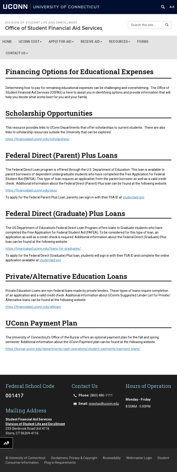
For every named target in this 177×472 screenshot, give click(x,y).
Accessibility (112, 458)
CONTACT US (17, 53)
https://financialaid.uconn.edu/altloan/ (33, 307)
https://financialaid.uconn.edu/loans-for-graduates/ (43, 248)
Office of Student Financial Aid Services (53, 28)
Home (7, 41)
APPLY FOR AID (61, 41)
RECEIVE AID (91, 41)
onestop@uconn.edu (104, 403)
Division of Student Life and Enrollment (41, 22)
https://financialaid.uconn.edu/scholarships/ (38, 139)
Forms (142, 41)
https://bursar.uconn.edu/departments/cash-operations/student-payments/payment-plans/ (73, 349)
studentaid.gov (133, 197)
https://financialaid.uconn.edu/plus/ (31, 190)
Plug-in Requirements (60, 462)
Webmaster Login (139, 458)
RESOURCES (119, 41)
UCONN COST (30, 41)
